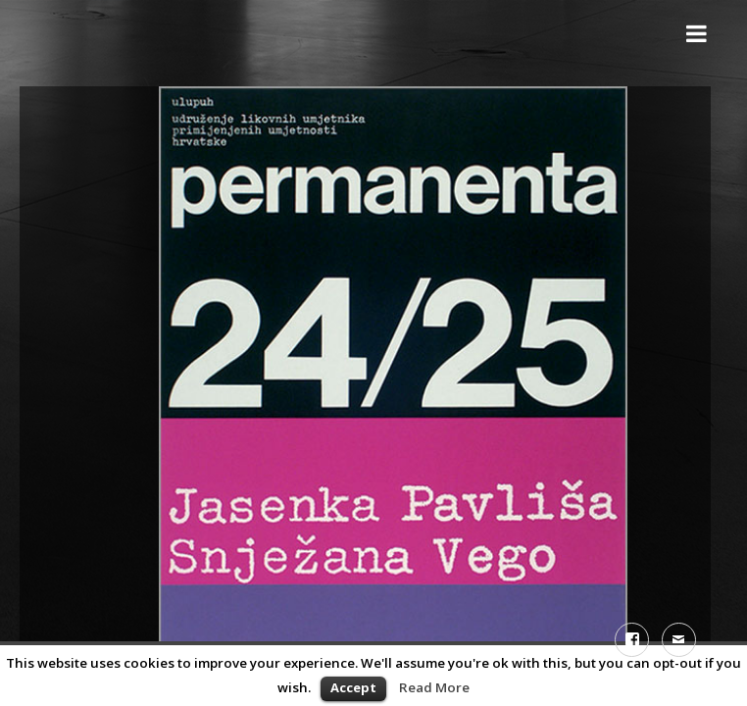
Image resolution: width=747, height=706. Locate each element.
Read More (434, 687)
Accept (353, 687)
